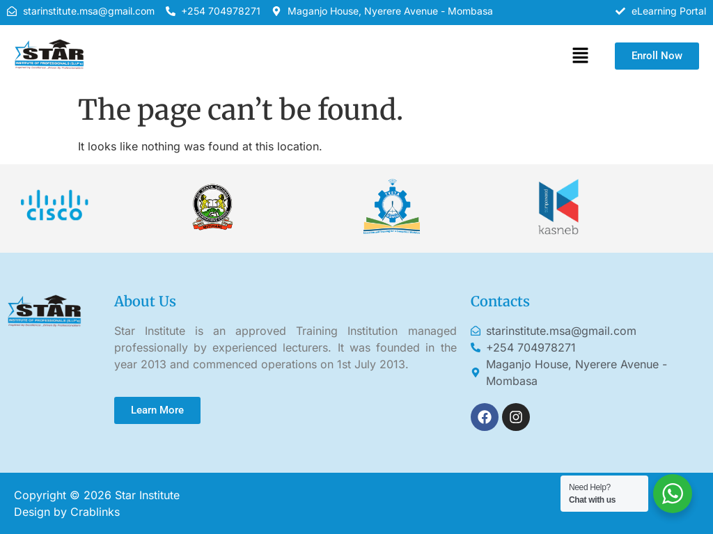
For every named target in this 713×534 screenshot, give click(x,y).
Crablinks (95, 512)
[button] (580, 56)
